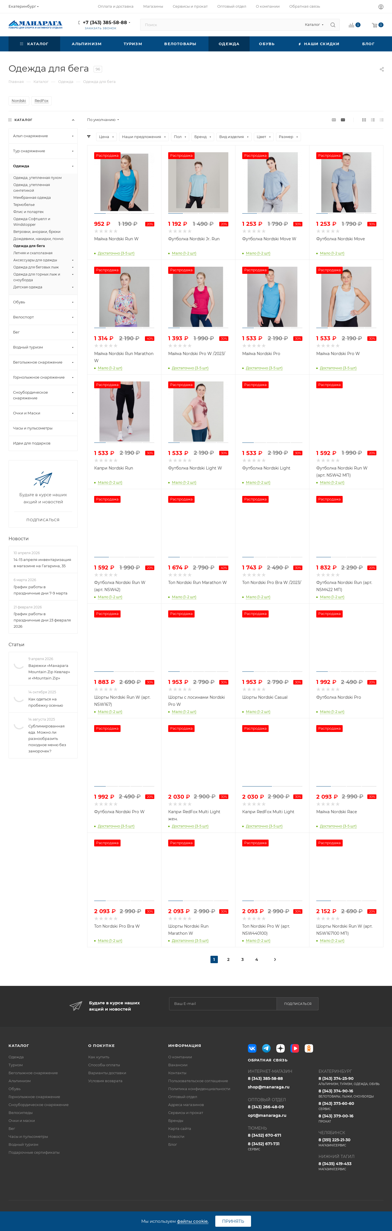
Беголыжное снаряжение (33, 1073)
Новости (19, 538)
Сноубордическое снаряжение (39, 1104)
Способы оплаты (104, 1065)
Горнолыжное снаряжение (34, 1096)
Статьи (16, 644)
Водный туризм (23, 1144)
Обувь (14, 1088)
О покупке (101, 1045)
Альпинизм (20, 1080)
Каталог (19, 1045)
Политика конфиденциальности (199, 1088)
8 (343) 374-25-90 (351, 1081)
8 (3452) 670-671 (264, 1135)
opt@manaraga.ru (267, 1115)
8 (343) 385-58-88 (265, 1078)
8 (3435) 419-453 (351, 1166)
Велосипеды (21, 1112)
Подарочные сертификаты (34, 1152)
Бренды (175, 1120)
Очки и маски (22, 1120)
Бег (12, 1128)
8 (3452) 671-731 (280, 1146)
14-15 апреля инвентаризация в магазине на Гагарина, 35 (42, 562)
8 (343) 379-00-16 (351, 1118)
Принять (233, 1221)
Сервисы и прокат (185, 1112)
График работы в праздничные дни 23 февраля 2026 (42, 620)
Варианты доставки (107, 1073)
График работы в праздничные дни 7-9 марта (41, 590)
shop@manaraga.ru (269, 1087)
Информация (184, 1045)
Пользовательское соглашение (198, 1080)
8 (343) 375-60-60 (351, 1106)
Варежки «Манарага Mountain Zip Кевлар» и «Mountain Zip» (49, 671)
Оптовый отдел (182, 1096)
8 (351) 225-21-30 (351, 1142)
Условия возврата (105, 1080)
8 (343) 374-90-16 (351, 1093)
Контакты (177, 1073)
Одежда (16, 1057)
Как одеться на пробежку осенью (45, 702)
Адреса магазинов (186, 1104)
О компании (180, 1057)
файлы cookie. (192, 1221)
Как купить (98, 1057)
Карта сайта (179, 1128)
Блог (172, 1144)
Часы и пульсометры (28, 1136)
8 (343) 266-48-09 (266, 1106)
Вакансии (177, 1065)
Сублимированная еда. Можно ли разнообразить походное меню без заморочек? (47, 738)
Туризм (16, 1065)
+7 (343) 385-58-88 (105, 22)
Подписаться (298, 1004)
